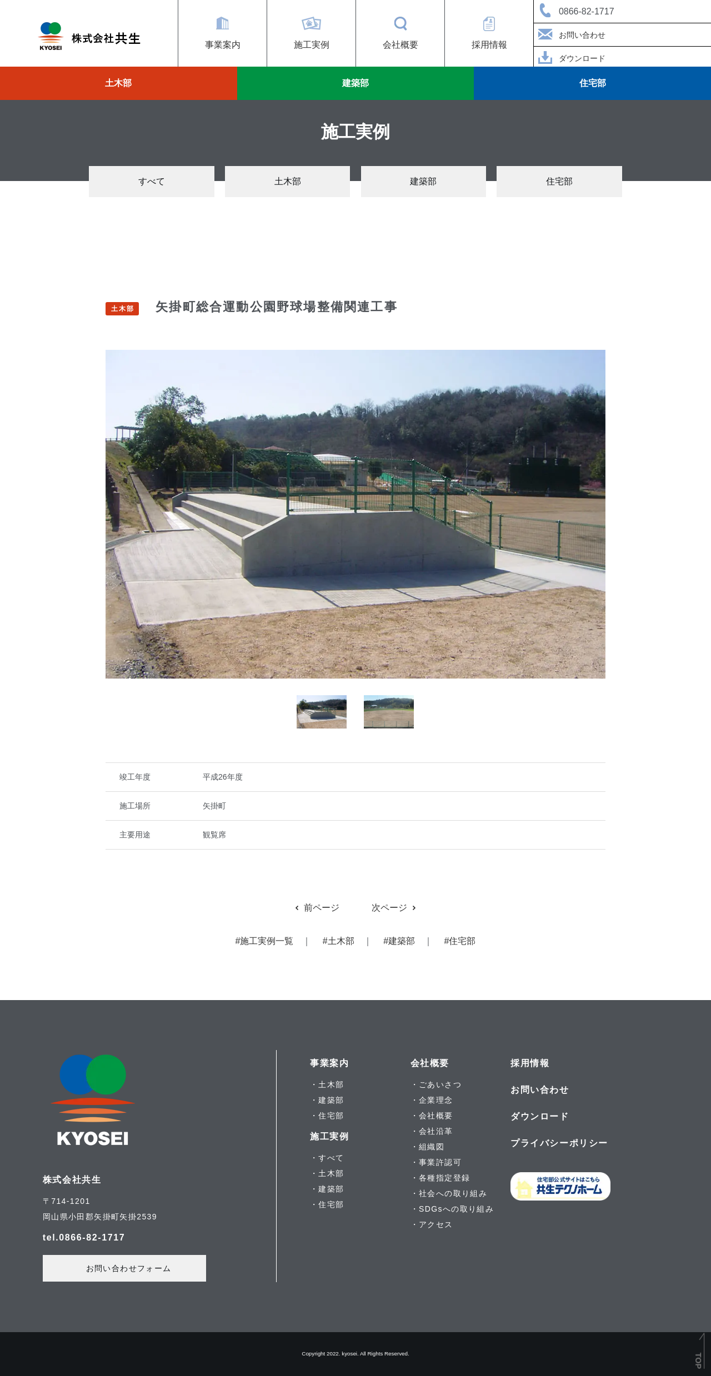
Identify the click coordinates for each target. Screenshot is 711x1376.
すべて (151, 181)
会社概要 (400, 44)
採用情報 (489, 44)
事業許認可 (440, 1162)
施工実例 (311, 44)
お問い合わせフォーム (128, 1268)
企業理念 (436, 1100)
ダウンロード (569, 58)
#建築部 (399, 941)
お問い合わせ (569, 35)
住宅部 (592, 83)
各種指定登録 (444, 1177)
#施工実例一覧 (265, 941)
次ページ (395, 907)
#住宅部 (460, 941)
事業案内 (223, 44)
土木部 (118, 83)
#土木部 (338, 941)
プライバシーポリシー (559, 1143)
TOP (698, 1361)
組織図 (431, 1146)
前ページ (316, 907)
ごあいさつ (440, 1084)
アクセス (436, 1224)
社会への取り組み (453, 1193)
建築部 (355, 83)
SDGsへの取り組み (456, 1208)
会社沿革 (436, 1131)
